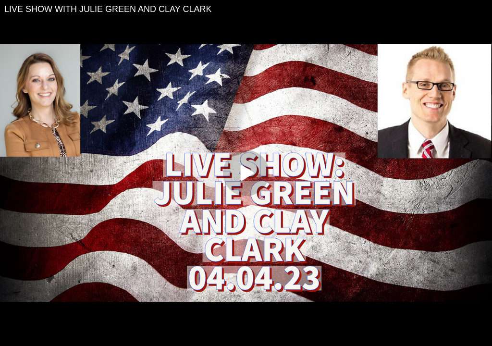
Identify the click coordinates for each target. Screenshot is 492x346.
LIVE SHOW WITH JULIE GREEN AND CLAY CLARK (107, 9)
